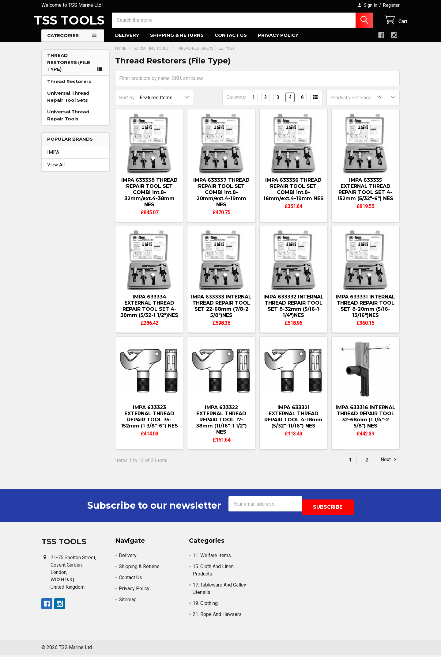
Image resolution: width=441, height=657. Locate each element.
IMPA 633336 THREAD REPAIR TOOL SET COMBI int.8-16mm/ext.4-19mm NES (293, 195)
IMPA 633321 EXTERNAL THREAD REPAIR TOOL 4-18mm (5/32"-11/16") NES (293, 422)
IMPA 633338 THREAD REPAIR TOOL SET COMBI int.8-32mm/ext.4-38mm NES (149, 198)
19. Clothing (205, 605)
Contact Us (231, 41)
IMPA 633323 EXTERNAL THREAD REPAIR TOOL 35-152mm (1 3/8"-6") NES (149, 422)
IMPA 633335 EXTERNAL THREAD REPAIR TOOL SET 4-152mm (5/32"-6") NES (365, 195)
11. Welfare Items (212, 557)
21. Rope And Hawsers (217, 616)
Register (391, 5)
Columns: (236, 103)
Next (389, 465)
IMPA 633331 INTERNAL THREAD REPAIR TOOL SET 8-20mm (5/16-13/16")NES (365, 311)
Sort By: (127, 103)
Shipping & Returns (177, 41)
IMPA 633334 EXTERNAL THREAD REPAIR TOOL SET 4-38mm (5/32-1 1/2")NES (149, 311)
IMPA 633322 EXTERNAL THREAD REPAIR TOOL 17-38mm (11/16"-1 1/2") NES (221, 425)
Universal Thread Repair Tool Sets (68, 102)
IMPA (53, 158)
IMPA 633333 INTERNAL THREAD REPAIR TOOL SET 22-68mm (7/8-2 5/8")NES (221, 311)
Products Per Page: (351, 103)
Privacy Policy (278, 41)
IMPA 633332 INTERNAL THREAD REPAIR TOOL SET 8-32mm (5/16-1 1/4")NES (293, 311)
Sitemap (128, 602)
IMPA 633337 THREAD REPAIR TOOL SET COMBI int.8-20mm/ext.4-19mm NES (221, 198)
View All (56, 170)
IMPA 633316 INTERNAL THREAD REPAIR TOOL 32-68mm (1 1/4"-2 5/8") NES (365, 422)
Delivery (127, 41)
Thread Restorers (69, 87)
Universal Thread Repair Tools (68, 120)
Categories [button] (63, 41)
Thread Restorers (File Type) (68, 68)
